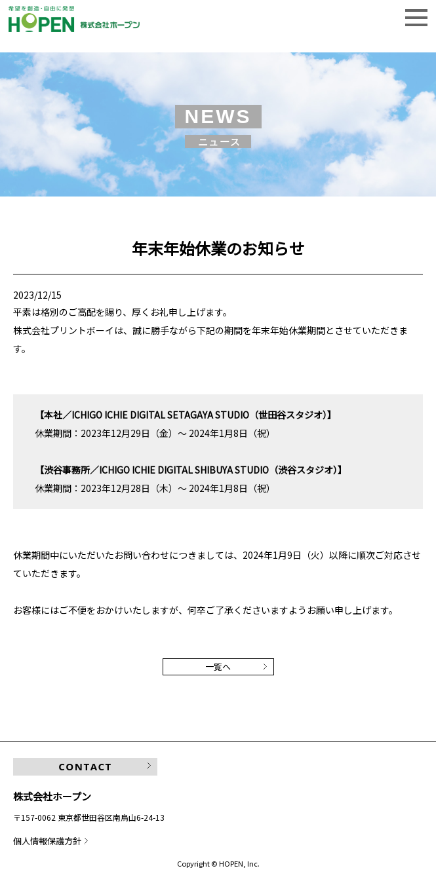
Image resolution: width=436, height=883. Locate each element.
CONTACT (84, 766)
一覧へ (218, 666)
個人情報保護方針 (47, 840)
